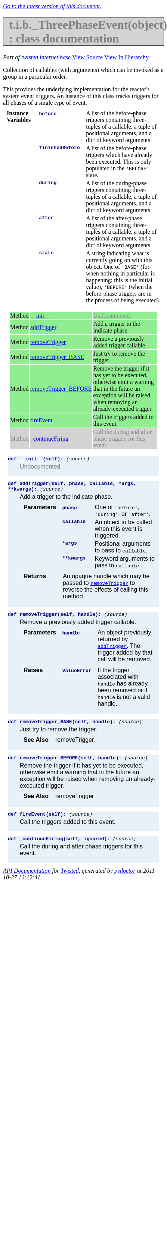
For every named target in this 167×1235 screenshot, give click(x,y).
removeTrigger (48, 342)
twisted (29, 57)
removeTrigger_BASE (57, 357)
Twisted (70, 879)
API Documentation (27, 879)
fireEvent (41, 420)
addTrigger (43, 327)
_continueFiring (49, 438)
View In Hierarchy (126, 57)
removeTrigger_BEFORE (61, 388)
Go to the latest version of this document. (52, 6)
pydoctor (125, 879)
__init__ (40, 315)
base (65, 57)
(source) (77, 459)
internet (49, 57)
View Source (87, 57)
